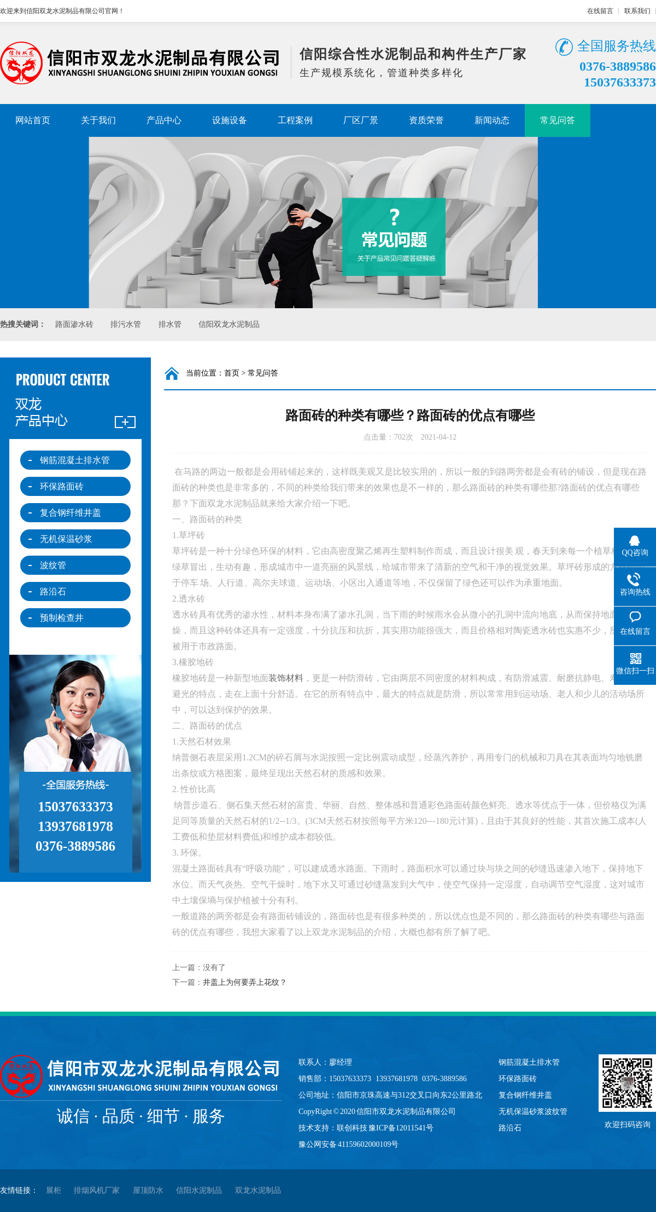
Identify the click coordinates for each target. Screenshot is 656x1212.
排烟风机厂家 (97, 1190)
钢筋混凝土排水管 (75, 460)
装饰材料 (285, 678)
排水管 (170, 324)
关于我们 (98, 120)
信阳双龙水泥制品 (229, 324)
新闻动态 (492, 120)
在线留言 (600, 11)
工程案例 (295, 120)
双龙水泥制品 (258, 1190)
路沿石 (53, 591)
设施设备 (229, 120)
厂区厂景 (360, 120)
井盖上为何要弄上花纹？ (245, 982)
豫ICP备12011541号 (401, 1128)
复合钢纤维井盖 (70, 512)
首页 (231, 373)
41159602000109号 (368, 1144)
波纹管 (53, 565)
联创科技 (352, 1128)
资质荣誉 (426, 120)
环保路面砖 (62, 486)
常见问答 (557, 120)
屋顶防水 (148, 1190)
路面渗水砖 (74, 324)
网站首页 (32, 120)
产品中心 (164, 120)
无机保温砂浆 (66, 539)
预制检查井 (62, 617)
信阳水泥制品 (199, 1190)
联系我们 (637, 11)
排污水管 (125, 324)
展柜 (53, 1190)
